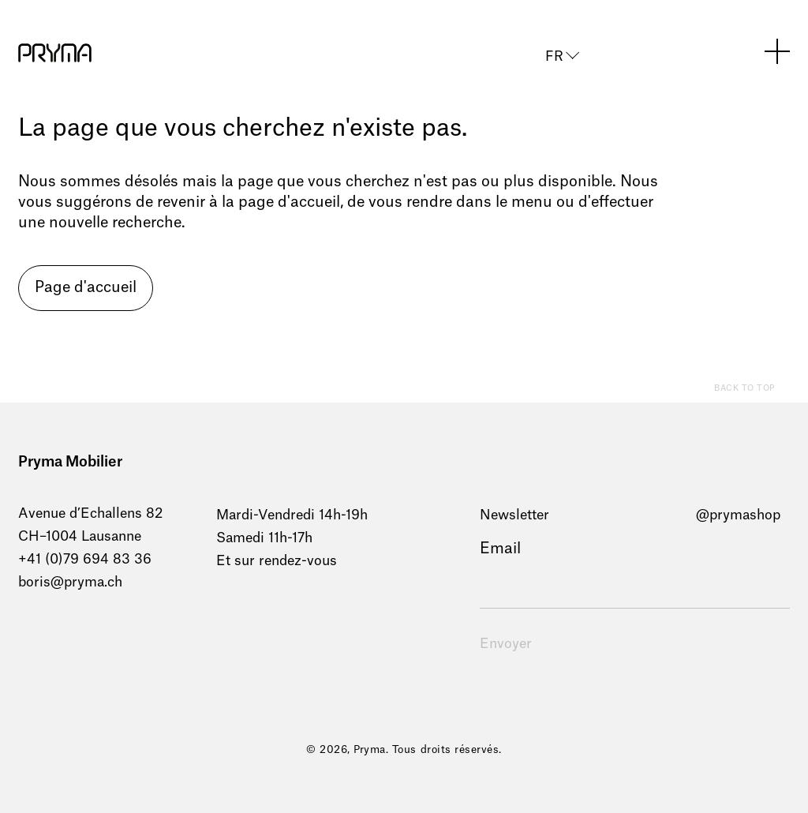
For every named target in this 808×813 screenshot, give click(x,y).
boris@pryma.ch (70, 582)
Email (500, 548)
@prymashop (738, 515)
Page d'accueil (86, 287)
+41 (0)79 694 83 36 (85, 559)
